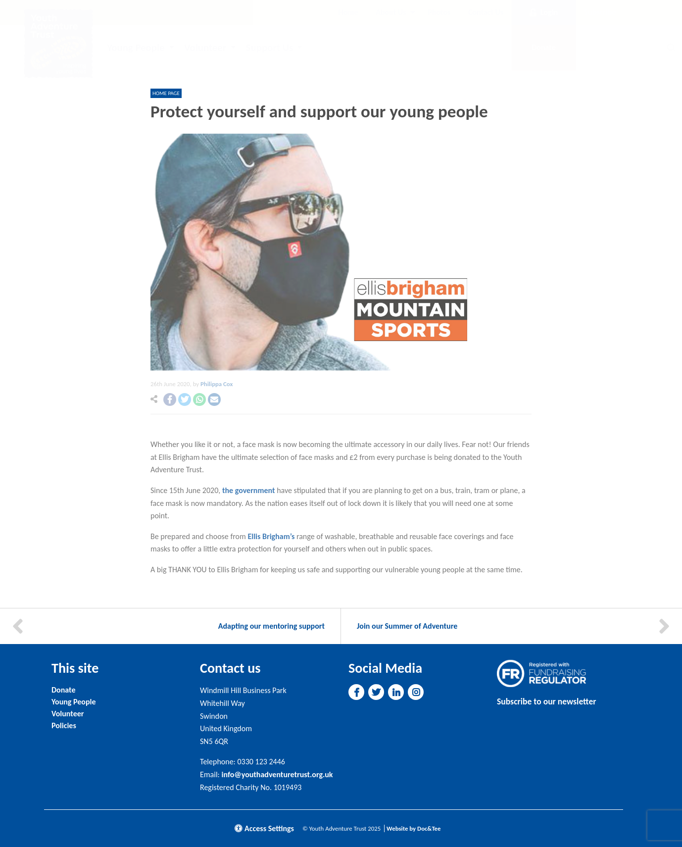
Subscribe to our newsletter (546, 701)
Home (348, 12)
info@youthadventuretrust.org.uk (277, 774)
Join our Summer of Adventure (407, 626)
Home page (166, 93)
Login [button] (544, 12)
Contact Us (485, 12)
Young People (135, 47)
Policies (63, 725)
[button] (169, 399)
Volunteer (205, 47)
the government (249, 490)
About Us (391, 12)
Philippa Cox (216, 384)
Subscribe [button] (600, 12)
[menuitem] (348, 12)
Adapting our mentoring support (271, 626)
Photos (439, 12)
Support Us (269, 47)
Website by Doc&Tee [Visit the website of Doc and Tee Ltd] (413, 828)
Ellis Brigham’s (270, 536)
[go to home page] (58, 43)
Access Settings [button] (264, 828)
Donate (63, 690)
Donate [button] (543, 47)
